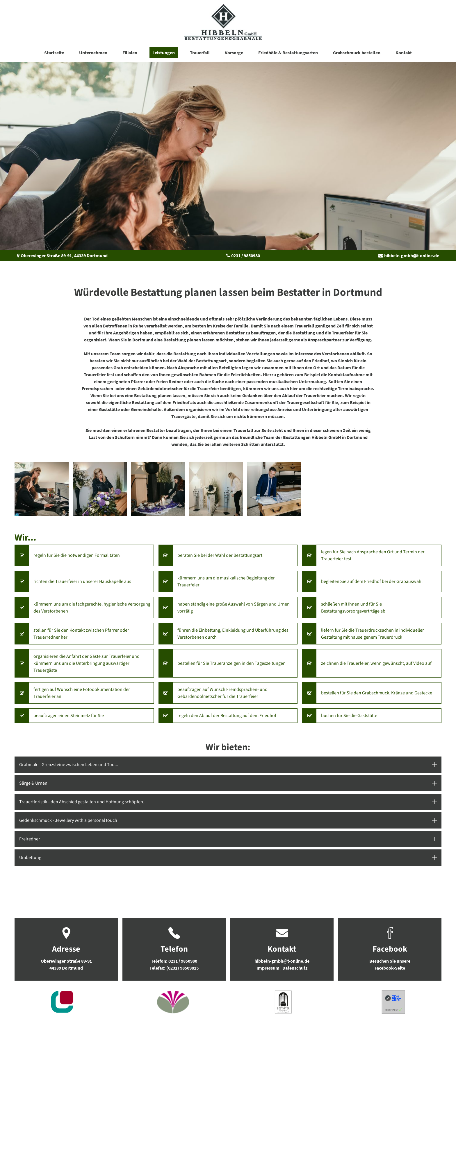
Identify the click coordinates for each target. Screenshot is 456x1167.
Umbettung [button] (30, 857)
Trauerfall (200, 52)
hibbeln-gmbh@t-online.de (411, 255)
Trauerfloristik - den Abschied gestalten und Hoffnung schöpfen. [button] (81, 802)
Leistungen (163, 52)
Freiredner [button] (29, 839)
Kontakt (404, 52)
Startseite (54, 52)
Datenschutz (294, 968)
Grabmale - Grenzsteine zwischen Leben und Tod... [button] (68, 764)
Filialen (129, 52)
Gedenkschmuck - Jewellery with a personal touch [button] (68, 820)
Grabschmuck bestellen (356, 52)
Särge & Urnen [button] (33, 783)
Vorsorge (234, 52)
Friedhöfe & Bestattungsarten (288, 52)
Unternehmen (93, 52)
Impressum (267, 968)
